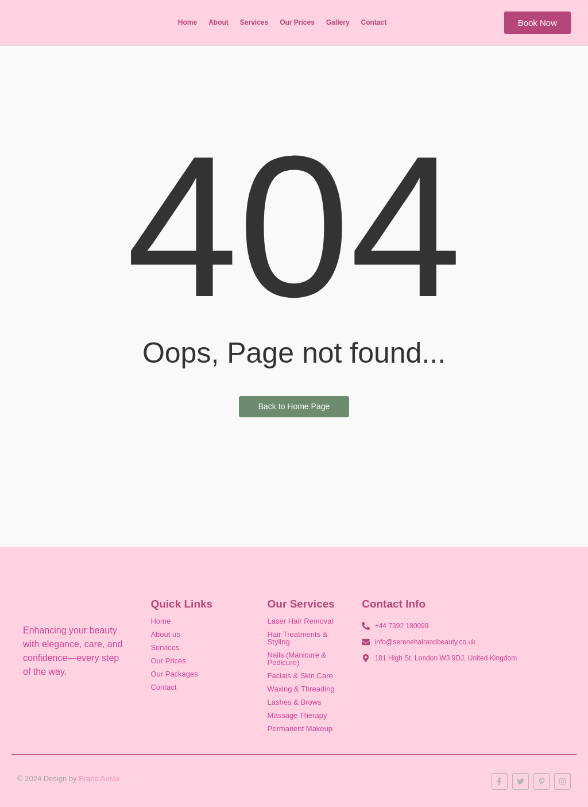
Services (254, 22)
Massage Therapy (297, 715)
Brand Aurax (99, 778)
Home (187, 22)
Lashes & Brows (295, 702)
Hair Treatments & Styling (298, 638)
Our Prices (297, 22)
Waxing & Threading (301, 689)
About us (165, 634)
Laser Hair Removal (301, 621)
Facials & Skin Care (300, 675)
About (218, 22)
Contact (374, 22)
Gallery (338, 22)
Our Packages (174, 674)
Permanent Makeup (300, 728)
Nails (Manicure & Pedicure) (297, 659)
